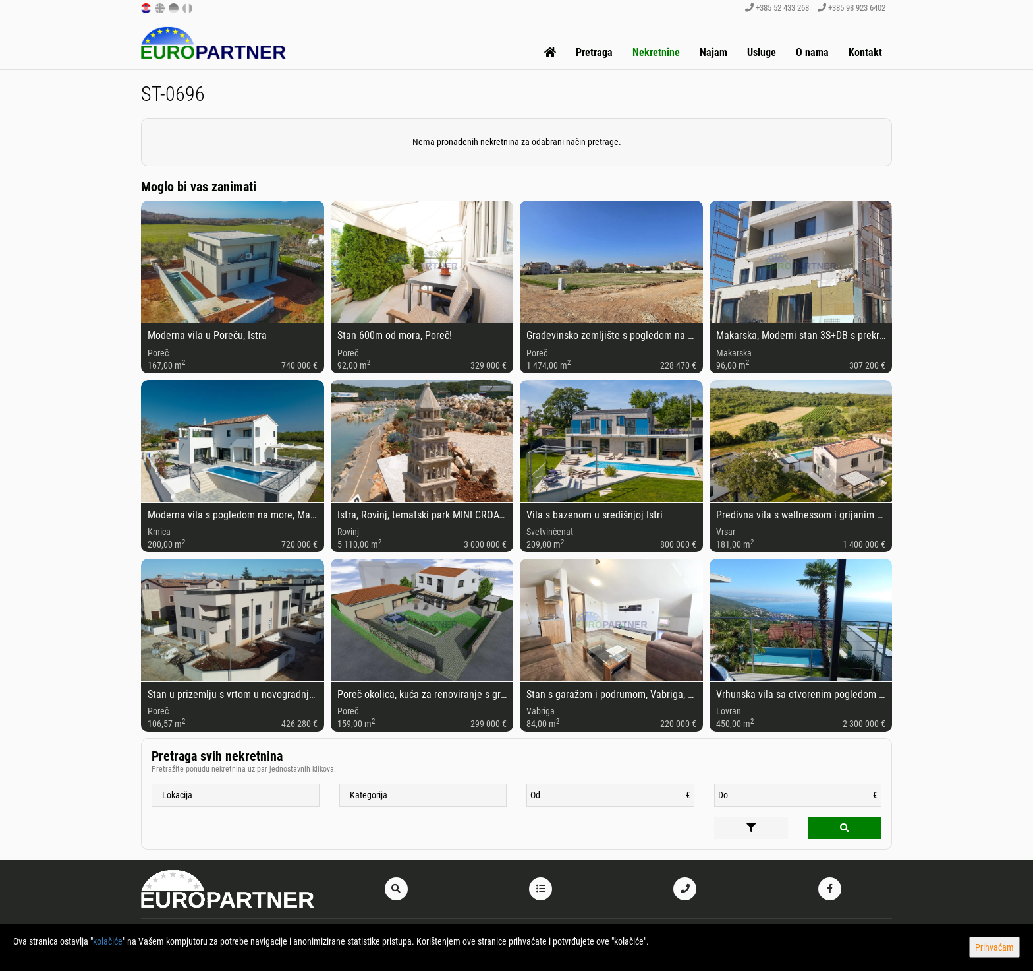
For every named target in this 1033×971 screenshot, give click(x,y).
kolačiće (108, 941)
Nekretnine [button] (656, 52)
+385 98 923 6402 (851, 8)
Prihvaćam (994, 947)
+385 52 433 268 (777, 8)
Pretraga (594, 52)
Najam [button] (713, 52)
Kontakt (865, 52)
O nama (812, 52)
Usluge (761, 52)
